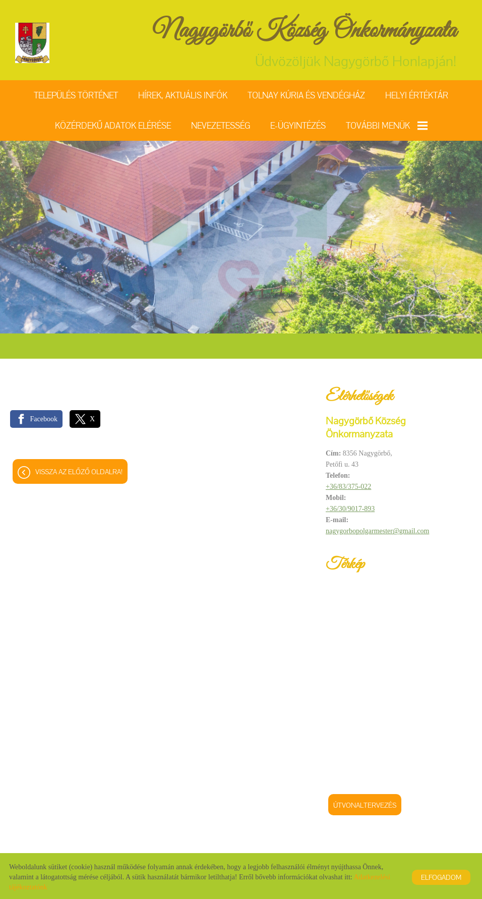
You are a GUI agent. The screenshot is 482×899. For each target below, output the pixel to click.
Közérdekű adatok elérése (113, 125)
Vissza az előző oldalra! (79, 471)
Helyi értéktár (416, 95)
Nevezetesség (220, 125)
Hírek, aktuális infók (182, 95)
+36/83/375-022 (348, 486)
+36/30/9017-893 (350, 509)
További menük (387, 125)
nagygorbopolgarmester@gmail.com (377, 531)
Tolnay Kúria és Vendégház (306, 95)
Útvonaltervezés (364, 805)
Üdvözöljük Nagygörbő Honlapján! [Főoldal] (304, 42)
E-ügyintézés (298, 125)
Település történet (76, 95)
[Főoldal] (32, 43)
